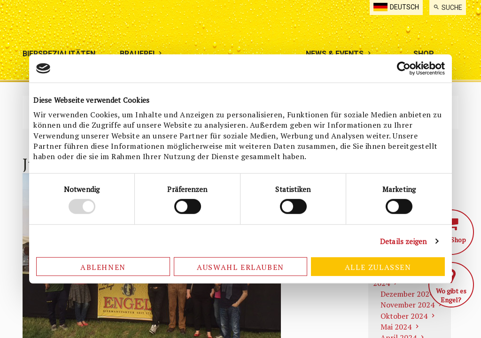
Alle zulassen (378, 267)
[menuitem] (447, 7)
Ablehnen (103, 267)
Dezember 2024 (407, 294)
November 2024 (407, 305)
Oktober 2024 (403, 316)
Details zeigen (403, 241)
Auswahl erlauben (240, 267)
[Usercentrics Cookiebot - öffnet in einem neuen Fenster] (404, 68)
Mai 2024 (395, 327)
